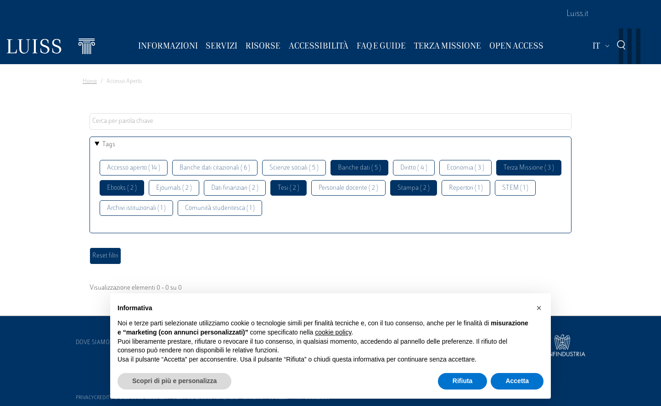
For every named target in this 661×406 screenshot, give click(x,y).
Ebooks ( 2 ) (122, 188)
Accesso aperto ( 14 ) (133, 168)
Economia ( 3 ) (465, 168)
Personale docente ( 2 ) (348, 188)
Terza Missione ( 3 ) (529, 168)
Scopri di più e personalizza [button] (174, 380)
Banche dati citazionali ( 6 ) (214, 168)
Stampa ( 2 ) (414, 188)
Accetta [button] (517, 380)
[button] (539, 308)
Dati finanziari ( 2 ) (234, 188)
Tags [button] (108, 144)
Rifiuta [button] (463, 380)
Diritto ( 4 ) (413, 168)
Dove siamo (93, 343)
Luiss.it (577, 14)
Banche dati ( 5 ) (359, 168)
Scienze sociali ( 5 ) (294, 168)
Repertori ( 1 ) (466, 188)
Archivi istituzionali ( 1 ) (136, 208)
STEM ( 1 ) (515, 188)
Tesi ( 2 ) (288, 188)
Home (90, 81)
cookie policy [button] (333, 332)
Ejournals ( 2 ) (174, 188)
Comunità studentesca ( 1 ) (220, 208)
